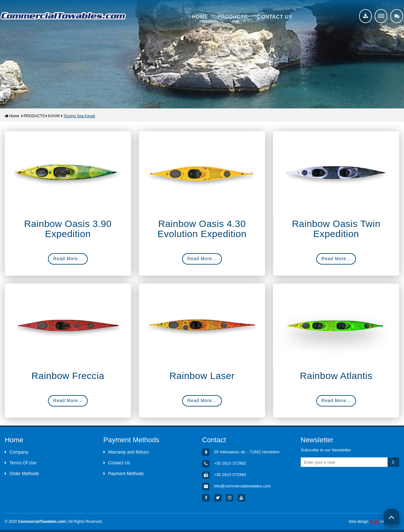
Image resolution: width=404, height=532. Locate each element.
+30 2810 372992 (230, 463)
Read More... (68, 258)
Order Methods (22, 473)
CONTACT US (274, 17)
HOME (200, 17)
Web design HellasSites (373, 521)
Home (12, 116)
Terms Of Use (21, 462)
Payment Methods (124, 473)
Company (16, 452)
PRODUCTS (232, 17)
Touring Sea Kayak (79, 116)
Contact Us (117, 462)
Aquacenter (63, 16)
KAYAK (54, 116)
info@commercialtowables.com (242, 486)
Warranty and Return (126, 452)
